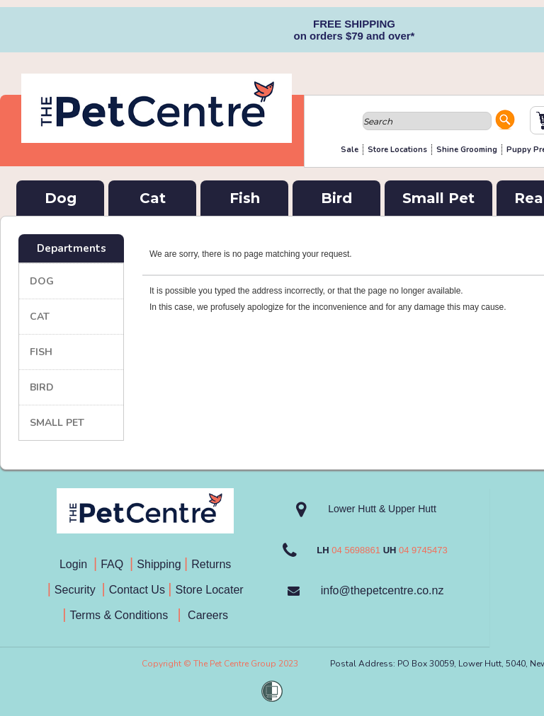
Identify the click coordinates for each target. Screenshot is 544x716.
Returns (211, 564)
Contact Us (139, 590)
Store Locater (210, 590)
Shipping (159, 564)
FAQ (115, 564)
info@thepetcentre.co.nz (382, 590)
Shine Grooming (466, 149)
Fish (245, 198)
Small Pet (438, 198)
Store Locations (397, 149)
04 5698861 (356, 550)
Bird (336, 198)
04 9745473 (423, 550)
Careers (206, 615)
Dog (60, 198)
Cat (153, 198)
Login (77, 564)
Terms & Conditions (123, 615)
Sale (349, 149)
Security (76, 590)
